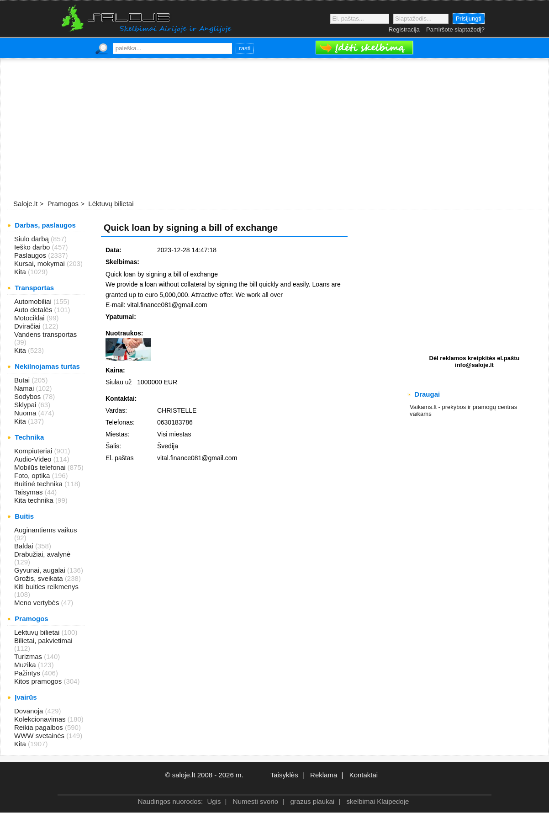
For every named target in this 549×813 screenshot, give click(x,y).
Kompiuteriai (34, 451)
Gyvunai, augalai (40, 570)
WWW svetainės (40, 735)
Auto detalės (34, 310)
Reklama (323, 775)
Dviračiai (28, 326)
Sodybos (28, 396)
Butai (23, 380)
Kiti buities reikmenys (46, 586)
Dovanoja (29, 711)
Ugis (214, 801)
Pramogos (62, 203)
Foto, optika (33, 475)
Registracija (404, 29)
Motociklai (30, 318)
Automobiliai (33, 301)
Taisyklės (284, 775)
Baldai (24, 546)
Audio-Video (33, 459)
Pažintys (28, 673)
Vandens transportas (45, 334)
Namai (25, 388)
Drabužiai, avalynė (42, 554)
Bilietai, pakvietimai (43, 640)
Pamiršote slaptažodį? (455, 29)
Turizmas (29, 656)
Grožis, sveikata (39, 578)
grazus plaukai (312, 801)
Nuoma (26, 413)
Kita (21, 272)
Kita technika (34, 500)
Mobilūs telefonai (41, 467)
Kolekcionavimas (41, 719)
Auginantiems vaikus (45, 530)
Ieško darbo (33, 247)
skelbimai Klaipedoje (378, 801)
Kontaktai (363, 775)
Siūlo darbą (32, 239)
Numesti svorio (255, 801)
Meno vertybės (37, 602)
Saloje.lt (25, 203)
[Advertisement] (274, 130)
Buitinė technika (39, 484)
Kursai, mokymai (40, 263)
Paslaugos (31, 255)
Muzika (26, 665)
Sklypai (26, 405)
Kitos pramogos (38, 681)
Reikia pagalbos (39, 727)
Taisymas (29, 492)
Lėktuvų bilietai (109, 203)
